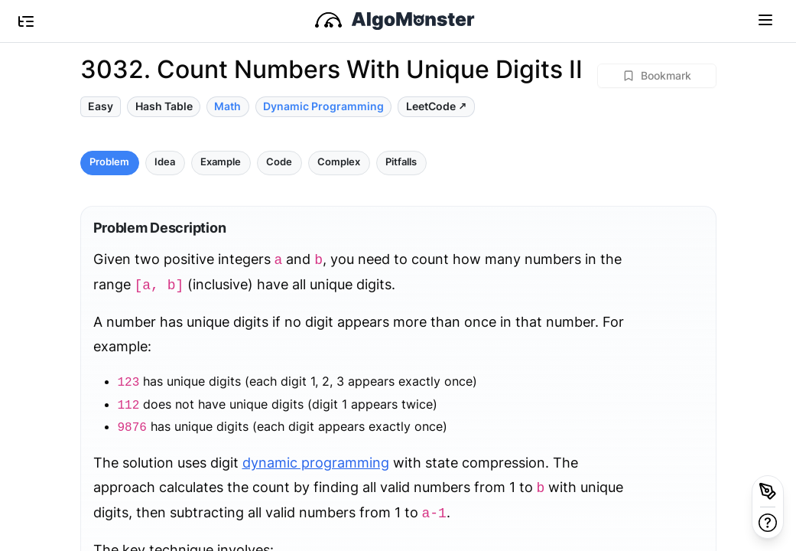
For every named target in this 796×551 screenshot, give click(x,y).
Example (220, 162)
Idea (164, 162)
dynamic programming (315, 463)
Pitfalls (401, 162)
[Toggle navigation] (765, 19)
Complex (338, 162)
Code (279, 162)
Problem (109, 162)
